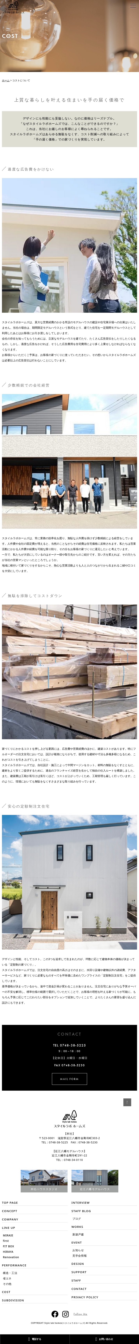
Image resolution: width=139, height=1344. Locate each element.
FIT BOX (8, 1246)
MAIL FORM (69, 1079)
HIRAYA (8, 1252)
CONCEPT (9, 1211)
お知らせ (78, 1250)
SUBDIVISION (13, 1300)
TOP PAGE (10, 1202)
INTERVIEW (80, 1202)
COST (6, 1292)
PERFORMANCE (14, 1265)
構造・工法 (10, 1273)
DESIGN (77, 1264)
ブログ (76, 1218)
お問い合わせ (104, 1339)
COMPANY (10, 1219)
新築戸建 (78, 1234)
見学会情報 (79, 1255)
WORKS (77, 1227)
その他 (7, 1284)
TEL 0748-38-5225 (69, 1045)
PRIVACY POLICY (84, 1297)
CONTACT (79, 1289)
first (6, 1241)
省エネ (7, 1278)
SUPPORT (79, 1272)
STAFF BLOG (81, 1211)
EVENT (76, 1242)
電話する (34, 1339)
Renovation (11, 1257)
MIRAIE (8, 1235)
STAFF (76, 1280)
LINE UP (8, 1228)
